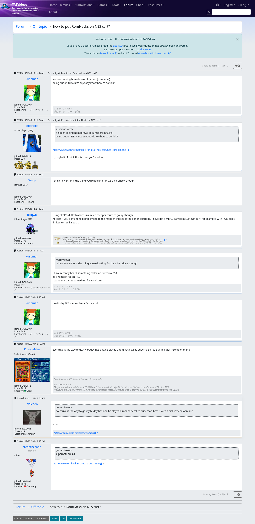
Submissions (83, 5)
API (63, 518)
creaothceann (32, 447)
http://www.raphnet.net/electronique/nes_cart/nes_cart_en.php (89, 149)
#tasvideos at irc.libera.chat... (153, 53)
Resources (155, 5)
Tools (115, 5)
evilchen (32, 404)
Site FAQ (118, 45)
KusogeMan (32, 349)
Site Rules (145, 49)
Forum (128, 5)
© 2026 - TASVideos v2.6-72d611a (30, 518)
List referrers (75, 518)
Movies (65, 5)
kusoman (32, 79)
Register (229, 5)
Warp (32, 180)
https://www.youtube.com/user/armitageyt (74, 432)
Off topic (40, 26)
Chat (139, 5)
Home (53, 5)
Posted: (29, 72)
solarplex (32, 126)
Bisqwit (32, 215)
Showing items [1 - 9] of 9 (215, 65)
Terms (54, 518)
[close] (237, 39)
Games (102, 5)
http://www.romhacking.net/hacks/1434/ (76, 463)
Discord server (107, 53)
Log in (243, 5)
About (53, 12)
